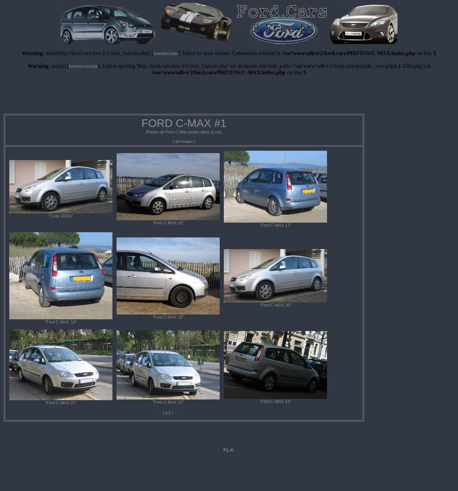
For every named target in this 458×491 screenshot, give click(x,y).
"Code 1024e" (60, 214)
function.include (83, 66)
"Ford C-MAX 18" (60, 320)
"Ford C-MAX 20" (275, 303)
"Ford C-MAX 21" (60, 400)
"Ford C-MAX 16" (168, 220)
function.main (165, 53)
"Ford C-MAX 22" (168, 400)
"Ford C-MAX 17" (275, 223)
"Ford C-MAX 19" (168, 315)
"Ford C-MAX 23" (275, 399)
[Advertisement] (229, 97)
